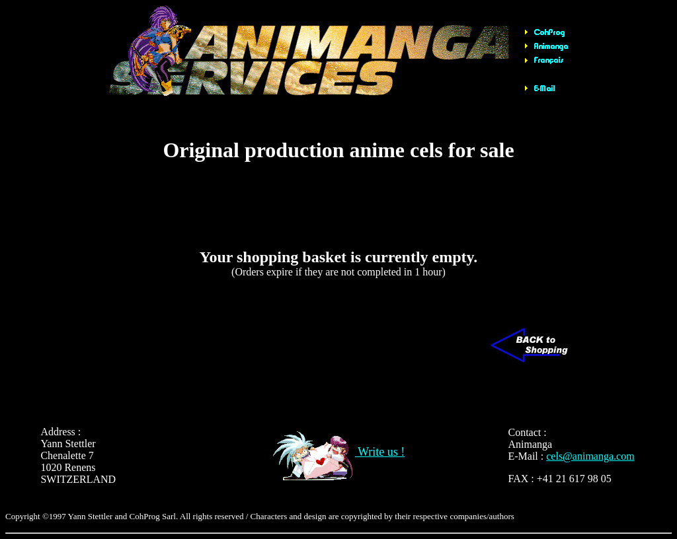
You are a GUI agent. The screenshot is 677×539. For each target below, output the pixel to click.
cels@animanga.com (590, 456)
